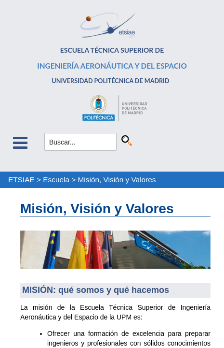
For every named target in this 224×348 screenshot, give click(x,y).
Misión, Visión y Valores (117, 179)
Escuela (56, 179)
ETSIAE (21, 179)
